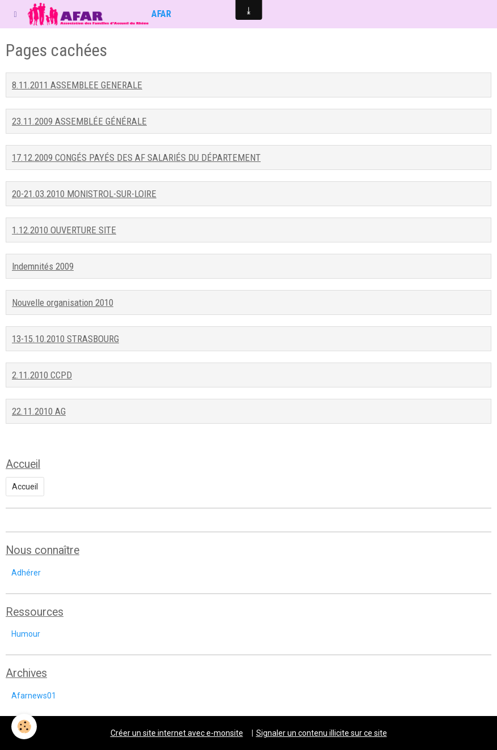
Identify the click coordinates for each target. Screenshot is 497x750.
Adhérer (26, 572)
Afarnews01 (33, 695)
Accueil (25, 486)
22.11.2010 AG (39, 411)
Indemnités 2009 (43, 266)
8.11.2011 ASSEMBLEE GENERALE (77, 85)
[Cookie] (24, 726)
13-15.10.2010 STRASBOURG (65, 338)
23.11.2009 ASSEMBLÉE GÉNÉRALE (79, 121)
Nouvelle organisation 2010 (62, 302)
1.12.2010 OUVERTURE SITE (64, 230)
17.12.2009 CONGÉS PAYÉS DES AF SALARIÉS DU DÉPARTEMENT (136, 157)
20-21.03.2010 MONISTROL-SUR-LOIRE (84, 193)
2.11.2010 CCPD (42, 375)
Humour (25, 633)
